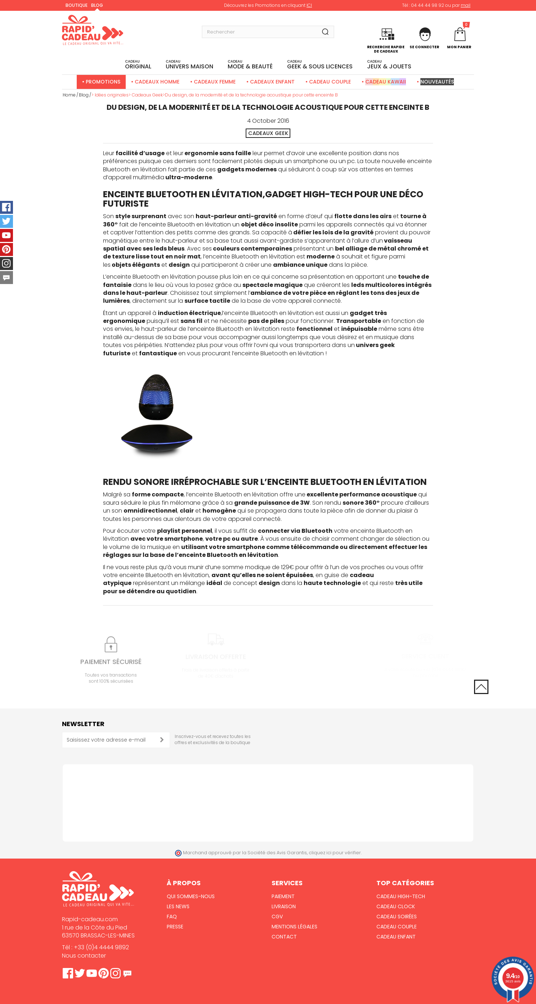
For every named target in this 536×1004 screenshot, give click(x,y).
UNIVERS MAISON (189, 65)
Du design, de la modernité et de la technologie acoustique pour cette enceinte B (251, 95)
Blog (97, 5)
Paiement (283, 896)
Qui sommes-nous (191, 896)
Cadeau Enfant (396, 936)
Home (69, 95)
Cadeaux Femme (215, 81)
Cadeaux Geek (147, 95)
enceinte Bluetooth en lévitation (186, 224)
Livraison (284, 906)
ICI (309, 5)
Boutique (77, 5)
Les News (178, 906)
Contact (284, 936)
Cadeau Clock (395, 906)
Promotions (103, 81)
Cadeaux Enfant (272, 81)
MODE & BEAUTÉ (250, 65)
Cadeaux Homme (157, 81)
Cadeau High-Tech (400, 896)
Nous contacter (84, 955)
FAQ (172, 916)
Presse (175, 926)
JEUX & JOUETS (389, 65)
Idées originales (112, 95)
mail (465, 5)
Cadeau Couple (330, 81)
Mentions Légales (294, 926)
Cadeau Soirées (396, 916)
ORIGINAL (138, 65)
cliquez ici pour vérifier (335, 853)
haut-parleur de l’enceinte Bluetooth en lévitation (210, 329)
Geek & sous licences (320, 65)
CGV (277, 916)
